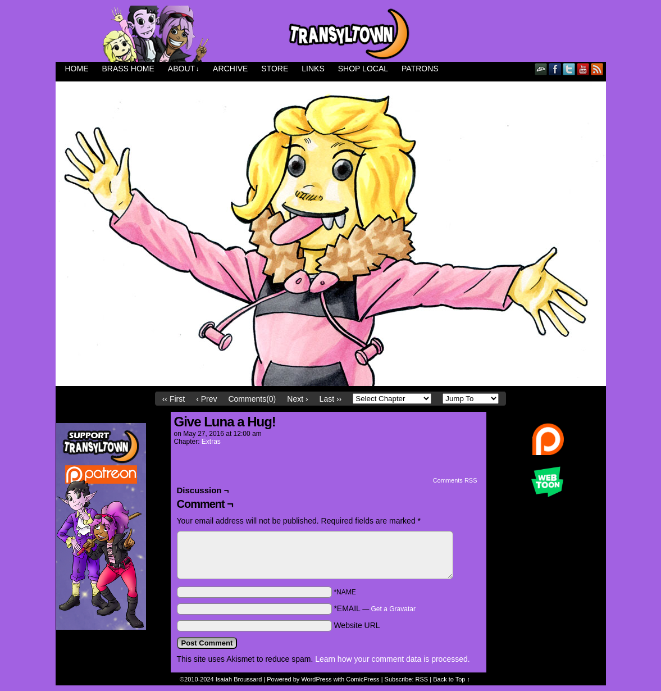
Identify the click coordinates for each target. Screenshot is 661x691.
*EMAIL (375, 608)
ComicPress (362, 679)
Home (77, 68)
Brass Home (128, 68)
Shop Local (363, 68)
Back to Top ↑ (451, 679)
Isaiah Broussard (239, 679)
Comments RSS (455, 480)
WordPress (316, 679)
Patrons (420, 68)
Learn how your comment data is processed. (392, 658)
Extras (211, 441)
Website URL (357, 625)
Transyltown (331, 34)
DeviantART (541, 69)
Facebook (555, 69)
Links (313, 68)
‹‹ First (173, 398)
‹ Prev (206, 398)
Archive (230, 68)
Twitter (569, 69)
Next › (297, 398)
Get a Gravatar (393, 609)
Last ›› (331, 398)
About (183, 69)
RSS (597, 69)
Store (274, 68)
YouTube (583, 69)
